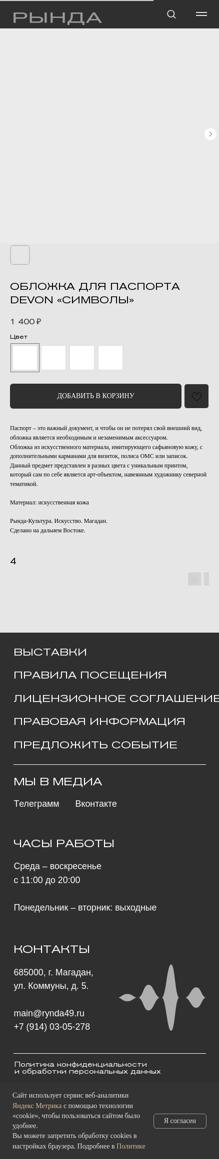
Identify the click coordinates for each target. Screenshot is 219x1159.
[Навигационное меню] (201, 14)
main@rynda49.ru (49, 1013)
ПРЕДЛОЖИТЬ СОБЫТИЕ (96, 744)
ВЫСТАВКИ (50, 652)
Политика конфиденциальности (80, 1064)
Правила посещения (90, 675)
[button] (171, 13)
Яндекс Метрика (37, 1106)
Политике (131, 1146)
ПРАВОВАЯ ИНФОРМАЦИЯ (100, 721)
